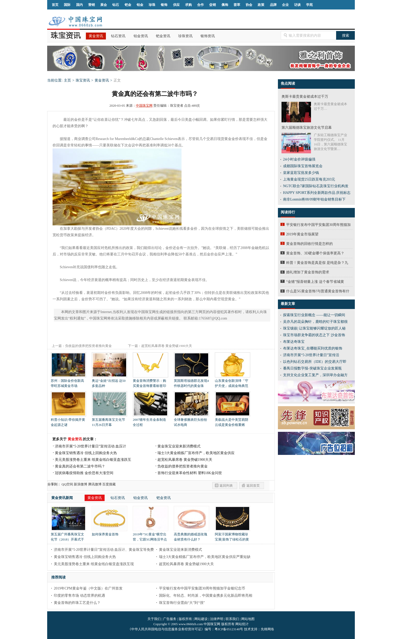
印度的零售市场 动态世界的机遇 (79, 595)
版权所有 (185, 619)
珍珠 (152, 5)
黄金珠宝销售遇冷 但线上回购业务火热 (86, 453)
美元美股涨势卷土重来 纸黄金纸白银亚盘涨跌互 (93, 460)
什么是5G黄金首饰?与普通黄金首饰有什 (317, 291)
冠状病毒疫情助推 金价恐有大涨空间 (84, 473)
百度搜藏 (109, 484)
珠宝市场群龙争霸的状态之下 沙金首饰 (314, 335)
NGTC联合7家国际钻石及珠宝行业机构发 (315, 186)
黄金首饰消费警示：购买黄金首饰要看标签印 (150, 381)
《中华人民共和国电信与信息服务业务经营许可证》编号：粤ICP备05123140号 (186, 629)
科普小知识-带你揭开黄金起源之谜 (68, 420)
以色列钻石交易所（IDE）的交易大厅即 (314, 362)
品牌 (273, 5)
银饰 (164, 5)
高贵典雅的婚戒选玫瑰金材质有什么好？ (191, 535)
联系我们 (232, 619)
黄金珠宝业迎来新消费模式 (178, 446)
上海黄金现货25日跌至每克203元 (309, 179)
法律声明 (216, 619)
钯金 (128, 5)
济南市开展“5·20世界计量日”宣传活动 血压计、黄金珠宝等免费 (104, 550)
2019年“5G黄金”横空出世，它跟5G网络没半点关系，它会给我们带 (150, 537)
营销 (91, 5)
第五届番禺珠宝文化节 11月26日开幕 (109, 420)
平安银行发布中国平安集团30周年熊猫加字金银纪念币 (202, 588)
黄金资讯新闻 (62, 498)
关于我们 (154, 619)
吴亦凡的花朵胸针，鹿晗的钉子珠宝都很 (315, 322)
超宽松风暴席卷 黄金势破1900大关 (166, 346)
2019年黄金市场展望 (302, 234)
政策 (261, 5)
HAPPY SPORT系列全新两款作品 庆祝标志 (316, 193)
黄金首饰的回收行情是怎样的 (309, 244)
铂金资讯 (141, 36)
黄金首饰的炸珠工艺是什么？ (77, 603)
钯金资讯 (163, 36)
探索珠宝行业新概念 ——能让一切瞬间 (314, 315)
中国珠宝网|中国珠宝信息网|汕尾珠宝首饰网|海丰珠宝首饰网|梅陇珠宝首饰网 (75, 21)
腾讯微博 (95, 484)
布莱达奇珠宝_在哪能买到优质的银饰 (312, 348)
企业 (285, 5)
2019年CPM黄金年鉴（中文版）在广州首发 (88, 588)
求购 (188, 5)
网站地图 (248, 619)
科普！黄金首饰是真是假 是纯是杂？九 (317, 263)
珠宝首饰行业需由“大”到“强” (182, 603)
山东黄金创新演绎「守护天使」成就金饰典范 (232, 381)
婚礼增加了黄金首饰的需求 (307, 272)
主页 (67, 80)
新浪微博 (80, 484)
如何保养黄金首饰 (109, 532)
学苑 (309, 5)
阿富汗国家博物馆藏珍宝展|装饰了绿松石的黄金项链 (232, 537)
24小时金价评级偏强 (299, 159)
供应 (176, 5)
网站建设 (201, 619)
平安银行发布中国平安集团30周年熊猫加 (318, 225)
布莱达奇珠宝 (294, 342)
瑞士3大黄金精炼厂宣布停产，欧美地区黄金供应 (196, 453)
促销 (212, 5)
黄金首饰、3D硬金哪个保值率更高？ (315, 253)
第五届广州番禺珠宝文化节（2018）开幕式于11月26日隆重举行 (68, 537)
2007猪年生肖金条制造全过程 (150, 420)
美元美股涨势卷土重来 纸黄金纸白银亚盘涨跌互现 (94, 564)
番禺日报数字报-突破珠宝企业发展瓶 (312, 368)
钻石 (115, 5)
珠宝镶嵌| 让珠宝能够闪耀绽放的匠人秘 (314, 328)
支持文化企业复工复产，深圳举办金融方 (315, 375)
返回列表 (226, 485)
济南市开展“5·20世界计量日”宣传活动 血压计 (90, 446)
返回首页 (253, 485)
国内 (79, 5)
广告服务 (169, 619)
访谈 (297, 5)
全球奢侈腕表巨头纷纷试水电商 (191, 420)
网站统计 (242, 624)
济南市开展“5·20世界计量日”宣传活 (311, 355)
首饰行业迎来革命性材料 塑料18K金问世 (189, 473)
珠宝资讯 (83, 80)
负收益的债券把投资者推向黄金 (88, 346)
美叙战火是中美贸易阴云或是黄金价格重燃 (232, 420)
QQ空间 (67, 484)
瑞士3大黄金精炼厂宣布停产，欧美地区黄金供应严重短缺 (204, 557)
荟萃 (237, 5)
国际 (67, 5)
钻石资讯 (118, 36)
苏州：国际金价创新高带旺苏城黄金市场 (68, 381)
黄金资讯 (96, 36)
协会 (249, 5)
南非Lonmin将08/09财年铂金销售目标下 (314, 199)
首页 (55, 5)
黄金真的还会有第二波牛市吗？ (80, 466)
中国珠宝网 (144, 105)
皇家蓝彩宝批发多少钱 (301, 173)
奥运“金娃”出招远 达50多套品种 (109, 381)
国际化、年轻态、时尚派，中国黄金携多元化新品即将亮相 (205, 595)
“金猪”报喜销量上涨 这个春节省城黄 (315, 282)
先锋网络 (267, 629)
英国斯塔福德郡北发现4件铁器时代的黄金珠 (191, 381)
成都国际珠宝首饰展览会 (303, 166)
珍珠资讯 (185, 36)
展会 (103, 5)
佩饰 (225, 5)
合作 (200, 5)
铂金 (140, 5)
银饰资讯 (207, 36)
